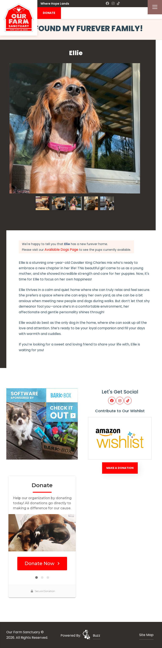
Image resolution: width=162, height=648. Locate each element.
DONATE (49, 13)
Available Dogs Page (61, 249)
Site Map (146, 634)
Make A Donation (120, 468)
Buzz (96, 635)
